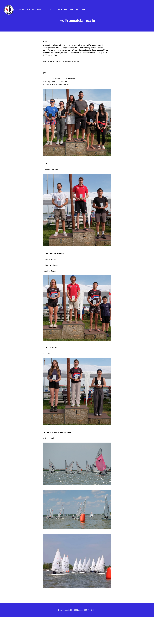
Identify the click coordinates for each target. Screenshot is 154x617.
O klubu (30, 10)
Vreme (84, 10)
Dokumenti (61, 10)
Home (21, 10)
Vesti (39, 10)
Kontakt (74, 10)
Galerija (49, 10)
